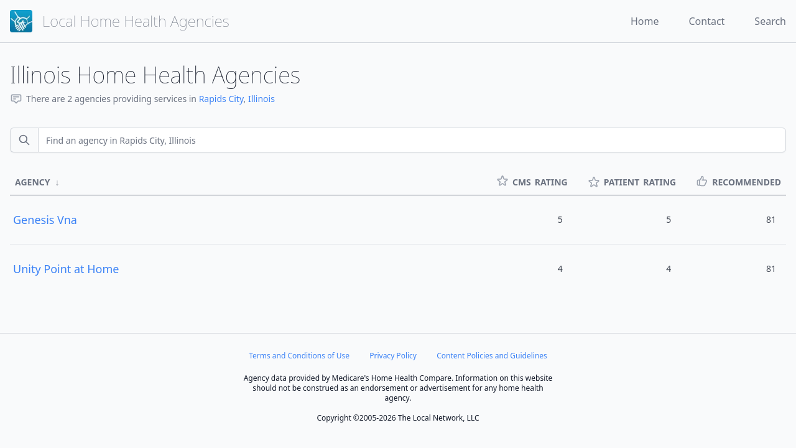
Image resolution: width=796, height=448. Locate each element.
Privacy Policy (393, 355)
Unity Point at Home (66, 268)
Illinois (261, 99)
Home (645, 21)
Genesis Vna (45, 219)
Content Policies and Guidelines (492, 355)
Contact (706, 21)
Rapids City (221, 99)
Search (770, 21)
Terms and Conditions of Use (299, 355)
